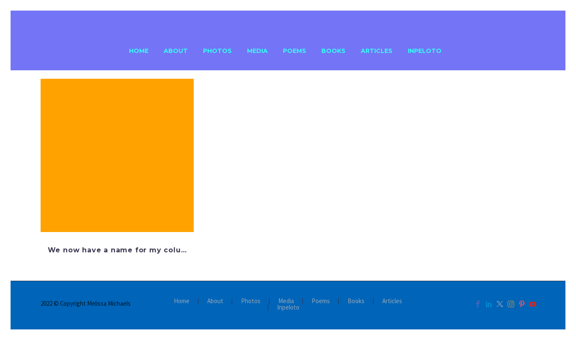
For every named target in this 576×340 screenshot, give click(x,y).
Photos (217, 51)
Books (333, 51)
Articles (376, 51)
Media (257, 51)
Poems (294, 51)
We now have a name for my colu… (117, 250)
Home (138, 51)
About (176, 51)
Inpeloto (425, 51)
